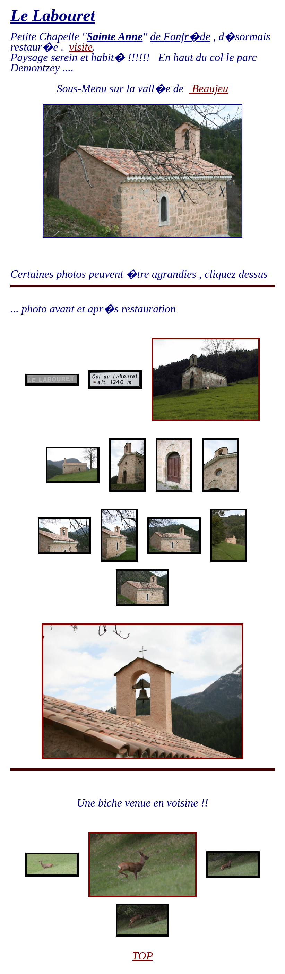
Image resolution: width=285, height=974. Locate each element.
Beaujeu (208, 88)
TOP (142, 955)
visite (81, 47)
